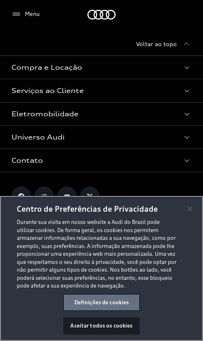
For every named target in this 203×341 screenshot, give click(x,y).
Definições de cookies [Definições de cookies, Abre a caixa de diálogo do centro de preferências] (101, 302)
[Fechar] (190, 209)
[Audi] (101, 15)
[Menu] (25, 14)
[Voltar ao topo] (164, 44)
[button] (101, 67)
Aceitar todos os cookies (101, 325)
